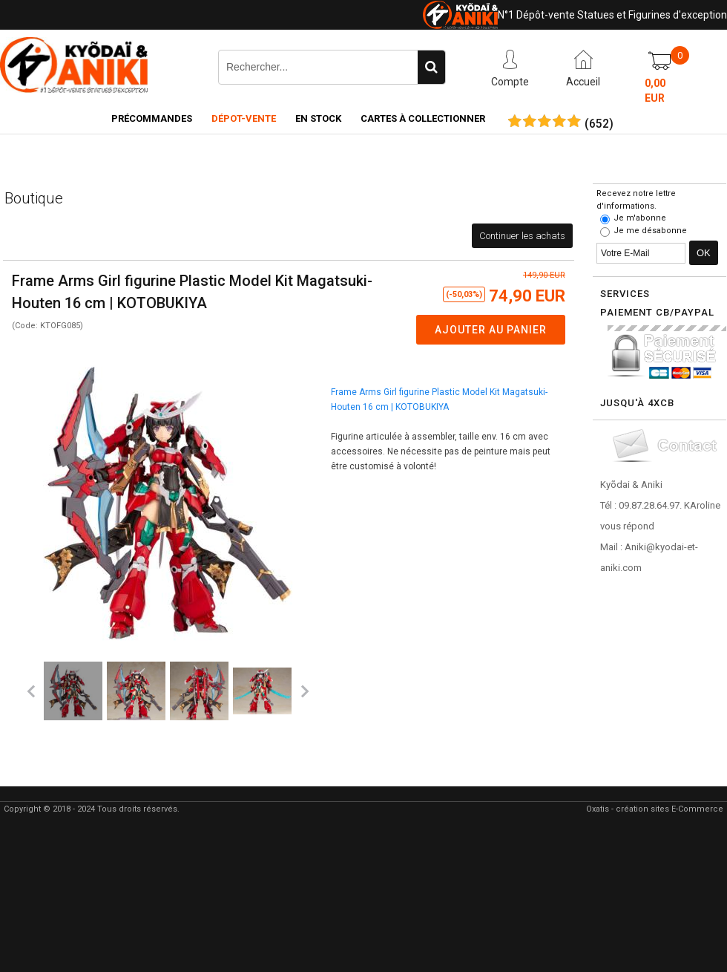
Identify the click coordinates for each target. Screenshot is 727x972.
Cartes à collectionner (423, 118)
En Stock (318, 118)
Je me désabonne (650, 230)
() (599, 124)
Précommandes (151, 118)
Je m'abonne (639, 218)
